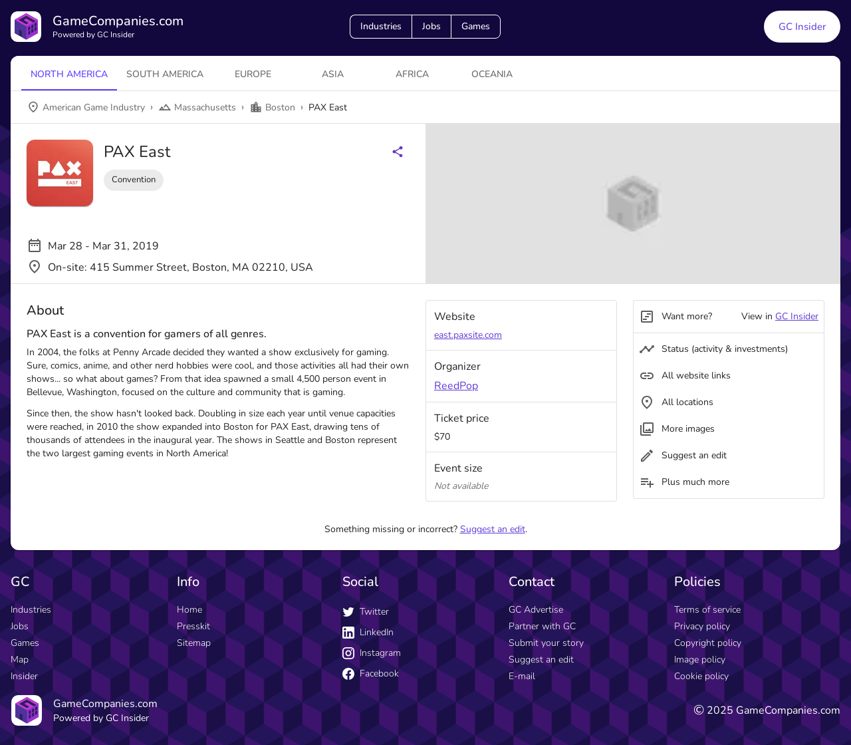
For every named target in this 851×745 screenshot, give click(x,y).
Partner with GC (542, 626)
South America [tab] (164, 74)
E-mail (522, 676)
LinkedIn (368, 632)
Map (20, 659)
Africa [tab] (412, 74)
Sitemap (194, 643)
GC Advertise (536, 609)
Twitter (365, 611)
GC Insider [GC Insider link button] (802, 26)
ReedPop (456, 385)
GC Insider (796, 316)
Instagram (371, 653)
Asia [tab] (333, 74)
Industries (381, 26)
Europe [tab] (253, 74)
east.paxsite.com (468, 335)
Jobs (431, 26)
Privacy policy (702, 626)
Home (189, 609)
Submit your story (546, 643)
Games (475, 26)
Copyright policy (707, 643)
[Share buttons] (398, 152)
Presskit (193, 626)
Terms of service (707, 609)
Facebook (370, 673)
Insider (24, 676)
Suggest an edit (492, 529)
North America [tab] (69, 74)
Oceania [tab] (492, 74)
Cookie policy (701, 676)
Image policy (699, 659)
